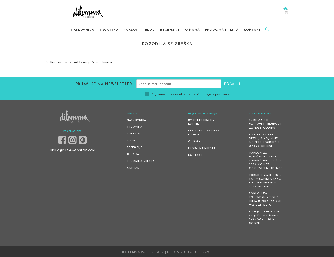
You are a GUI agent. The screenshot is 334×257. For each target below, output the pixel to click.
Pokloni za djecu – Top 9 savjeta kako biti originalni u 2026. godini (265, 181)
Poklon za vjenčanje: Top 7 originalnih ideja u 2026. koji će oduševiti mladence (265, 161)
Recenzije (135, 147)
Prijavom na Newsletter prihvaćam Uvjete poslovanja (188, 94)
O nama (133, 154)
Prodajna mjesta (140, 161)
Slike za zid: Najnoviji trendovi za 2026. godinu (265, 124)
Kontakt (134, 168)
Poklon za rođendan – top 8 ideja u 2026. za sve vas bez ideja (265, 199)
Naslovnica (136, 120)
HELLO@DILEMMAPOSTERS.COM (72, 150)
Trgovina (135, 127)
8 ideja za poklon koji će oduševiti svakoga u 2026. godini (264, 218)
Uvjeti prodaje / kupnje (201, 122)
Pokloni (134, 134)
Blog (131, 140)
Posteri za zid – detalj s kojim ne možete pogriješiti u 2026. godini (265, 140)
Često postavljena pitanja (204, 133)
